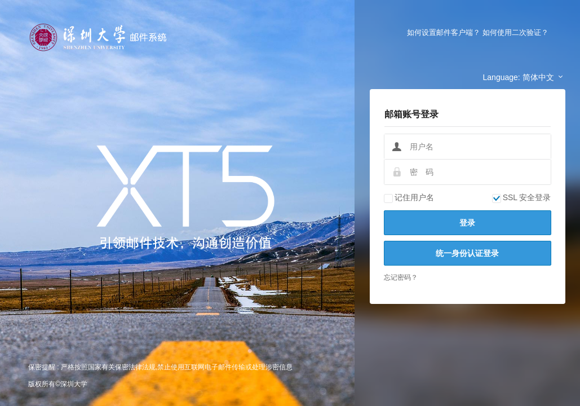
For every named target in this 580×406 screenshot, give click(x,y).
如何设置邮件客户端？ (443, 32)
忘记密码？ (401, 277)
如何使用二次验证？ (515, 32)
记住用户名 (409, 197)
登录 (467, 222)
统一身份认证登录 (467, 253)
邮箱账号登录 (411, 114)
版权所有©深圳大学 (57, 384)
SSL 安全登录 (521, 197)
